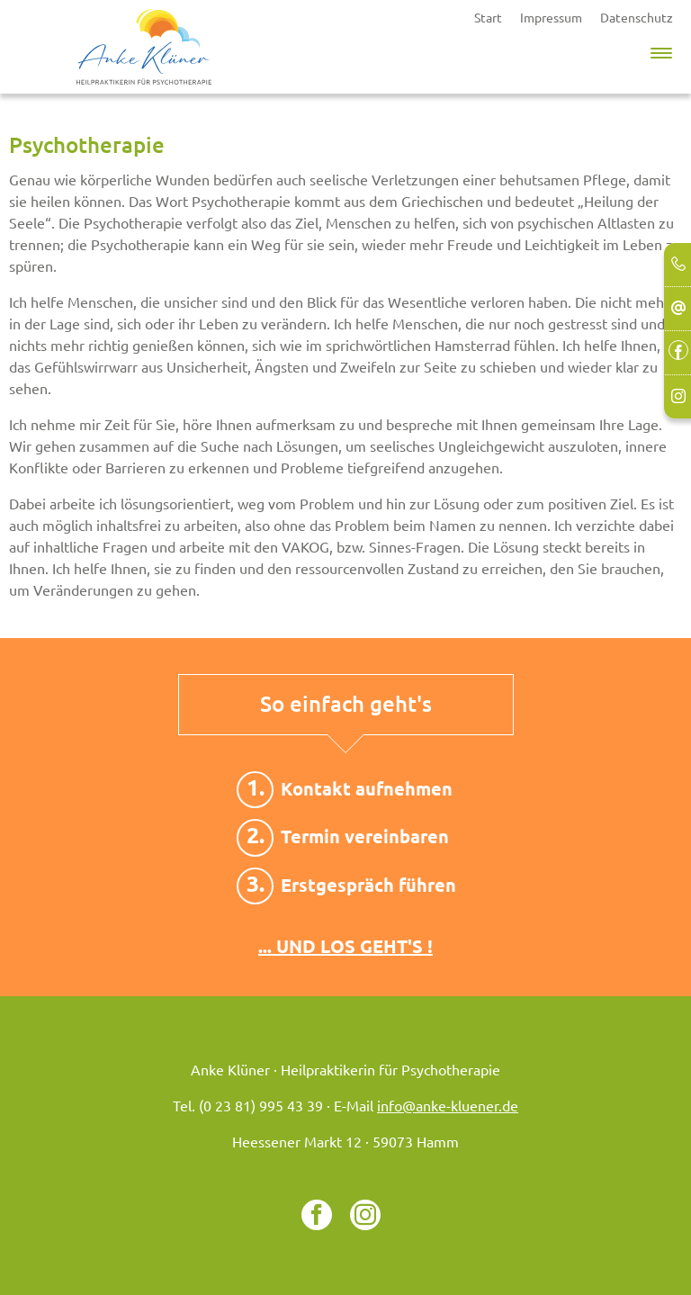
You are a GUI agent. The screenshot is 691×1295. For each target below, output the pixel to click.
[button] (661, 48)
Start (488, 18)
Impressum (551, 18)
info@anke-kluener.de (447, 1107)
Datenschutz (636, 18)
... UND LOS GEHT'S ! (345, 946)
